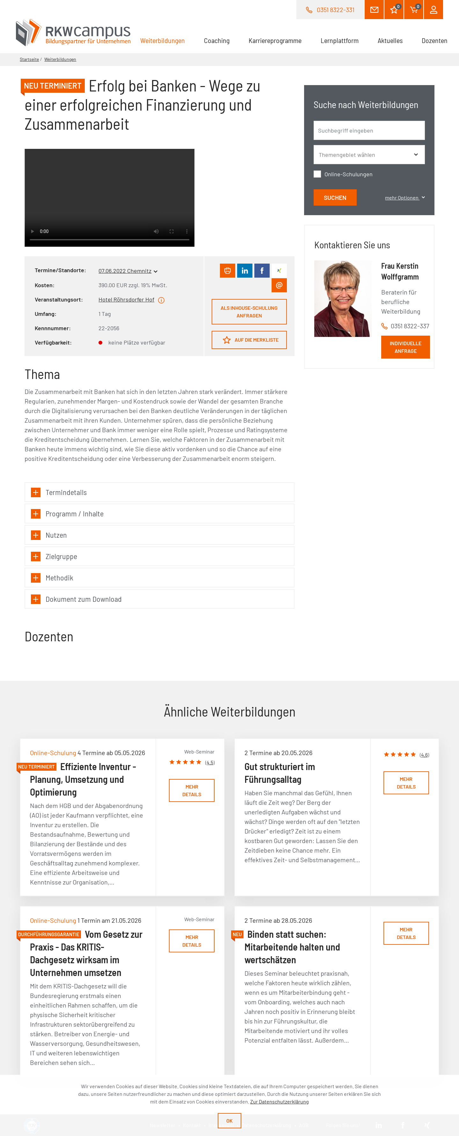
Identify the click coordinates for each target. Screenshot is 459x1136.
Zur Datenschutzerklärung (279, 1101)
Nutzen (49, 535)
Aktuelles (390, 40)
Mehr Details (191, 790)
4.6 (424, 755)
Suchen (335, 197)
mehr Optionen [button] (405, 197)
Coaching (216, 40)
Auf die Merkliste (251, 340)
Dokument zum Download (76, 599)
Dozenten (435, 40)
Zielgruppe (54, 556)
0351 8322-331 (335, 9)
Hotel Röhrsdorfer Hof (126, 299)
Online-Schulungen (348, 174)
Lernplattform (340, 40)
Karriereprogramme (275, 40)
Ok (229, 1121)
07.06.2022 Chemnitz (124, 270)
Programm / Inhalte (67, 514)
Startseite (29, 59)
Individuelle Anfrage (405, 347)
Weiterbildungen (167, 39)
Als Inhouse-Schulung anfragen (249, 311)
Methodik (52, 578)
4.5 (210, 762)
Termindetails (59, 492)
